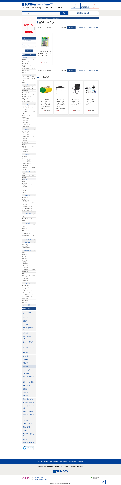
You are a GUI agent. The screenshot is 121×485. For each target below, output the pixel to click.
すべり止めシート (27, 265)
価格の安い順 (81, 27)
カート (95, 7)
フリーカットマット (28, 292)
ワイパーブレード (27, 75)
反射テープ (25, 144)
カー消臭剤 (25, 246)
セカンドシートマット (28, 290)
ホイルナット (26, 228)
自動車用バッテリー (28, 86)
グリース (25, 199)
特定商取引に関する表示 (77, 466)
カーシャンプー (27, 63)
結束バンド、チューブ (28, 175)
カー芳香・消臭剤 (27, 242)
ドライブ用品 (26, 267)
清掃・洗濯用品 (28, 411)
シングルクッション (28, 294)
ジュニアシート (27, 302)
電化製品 (25, 396)
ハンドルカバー (27, 285)
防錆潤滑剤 (25, 197)
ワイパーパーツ (27, 82)
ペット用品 (26, 370)
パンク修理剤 (26, 131)
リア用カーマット (27, 289)
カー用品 (40, 18)
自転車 (25, 321)
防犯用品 (25, 356)
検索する (29, 50)
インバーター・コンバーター (29, 98)
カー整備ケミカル (27, 195)
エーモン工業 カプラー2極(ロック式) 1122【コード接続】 (44, 53)
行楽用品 (25, 324)
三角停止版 (25, 133)
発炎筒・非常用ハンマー (29, 136)
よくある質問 (44, 8)
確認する (29, 32)
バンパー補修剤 (27, 161)
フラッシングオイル (28, 124)
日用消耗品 (26, 373)
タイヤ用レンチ (27, 233)
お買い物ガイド (36, 8)
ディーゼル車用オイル (28, 108)
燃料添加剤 (25, 120)
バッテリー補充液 (27, 92)
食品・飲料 (26, 427)
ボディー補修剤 (27, 160)
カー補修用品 (26, 154)
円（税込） (45, 62)
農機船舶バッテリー (28, 90)
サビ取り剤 (25, 165)
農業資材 (25, 333)
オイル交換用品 (27, 126)
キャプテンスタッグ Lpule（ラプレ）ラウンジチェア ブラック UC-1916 (76, 103)
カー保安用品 (26, 129)
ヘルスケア (26, 430)
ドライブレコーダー (27, 239)
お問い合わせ (52, 8)
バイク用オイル (27, 109)
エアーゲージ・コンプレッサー (29, 231)
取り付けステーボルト (28, 185)
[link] (28, 448)
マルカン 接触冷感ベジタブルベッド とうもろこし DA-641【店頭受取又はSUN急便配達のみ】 (46, 104)
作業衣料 (25, 363)
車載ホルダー (26, 254)
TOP (103, 483)
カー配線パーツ (47, 18)
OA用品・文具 (27, 423)
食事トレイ (25, 271)
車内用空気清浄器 (27, 248)
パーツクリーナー (27, 210)
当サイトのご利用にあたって (62, 466)
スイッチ (25, 183)
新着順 (71, 27)
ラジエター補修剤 (27, 206)
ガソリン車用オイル (28, 106)
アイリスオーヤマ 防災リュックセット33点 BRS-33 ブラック (91, 102)
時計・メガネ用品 (28, 442)
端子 (24, 181)
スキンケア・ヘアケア (28, 407)
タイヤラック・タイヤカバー (29, 236)
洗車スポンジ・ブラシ (28, 59)
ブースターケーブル (28, 101)
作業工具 (25, 138)
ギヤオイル (25, 117)
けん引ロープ (26, 142)
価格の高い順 (93, 27)
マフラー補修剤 (27, 163)
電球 (24, 220)
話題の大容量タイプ (28, 377)
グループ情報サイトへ (41, 479)
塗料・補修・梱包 (28, 382)
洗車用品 (25, 57)
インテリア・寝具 (28, 402)
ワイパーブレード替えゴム (29, 79)
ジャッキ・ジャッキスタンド (29, 225)
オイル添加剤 (26, 119)
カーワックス (26, 61)
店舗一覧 (60, 8)
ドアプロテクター (27, 149)
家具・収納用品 (28, 399)
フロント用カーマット (28, 287)
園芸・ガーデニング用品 (28, 337)
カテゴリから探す (26, 8)
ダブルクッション (27, 296)
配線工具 (25, 187)
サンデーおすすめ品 (28, 313)
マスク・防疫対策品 (28, 329)
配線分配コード (27, 177)
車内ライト (25, 273)
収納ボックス (26, 280)
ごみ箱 (24, 256)
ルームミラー (26, 258)
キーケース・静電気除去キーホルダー (29, 276)
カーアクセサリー (27, 250)
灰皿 (24, 252)
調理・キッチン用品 (28, 416)
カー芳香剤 (25, 244)
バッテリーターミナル (28, 94)
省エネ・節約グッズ (28, 343)
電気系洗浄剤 (26, 201)
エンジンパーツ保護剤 (28, 202)
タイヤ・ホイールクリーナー (29, 65)
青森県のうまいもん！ (28, 435)
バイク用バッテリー (28, 88)
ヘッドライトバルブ (28, 218)
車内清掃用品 (26, 70)
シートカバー (26, 300)
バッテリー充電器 (27, 96)
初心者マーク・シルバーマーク (29, 147)
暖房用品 (25, 353)
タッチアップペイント (28, 156)
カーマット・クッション (28, 283)
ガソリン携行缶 (27, 134)
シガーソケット (27, 260)
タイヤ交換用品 (26, 223)
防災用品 (25, 317)
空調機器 (25, 359)
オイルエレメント (27, 122)
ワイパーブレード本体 (28, 76)
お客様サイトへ (39, 477)
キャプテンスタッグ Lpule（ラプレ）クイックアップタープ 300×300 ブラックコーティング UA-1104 (61, 104)
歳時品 (25, 439)
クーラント (25, 204)
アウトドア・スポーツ (28, 348)
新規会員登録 (85, 7)
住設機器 (25, 420)
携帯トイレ (25, 151)
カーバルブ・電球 (27, 213)
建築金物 (25, 389)
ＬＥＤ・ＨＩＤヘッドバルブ (29, 215)
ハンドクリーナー (27, 208)
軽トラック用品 (26, 305)
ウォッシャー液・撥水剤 (29, 68)
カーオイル (25, 104)
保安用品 (25, 140)
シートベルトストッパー (29, 269)
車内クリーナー (27, 72)
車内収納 (25, 262)
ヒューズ (25, 188)
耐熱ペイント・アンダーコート (29, 168)
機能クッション (27, 298)
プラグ (24, 190)
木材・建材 (26, 385)
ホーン (24, 192)
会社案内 (40, 466)
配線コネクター (56, 18)
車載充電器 (25, 263)
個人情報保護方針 (48, 466)
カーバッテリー (26, 84)
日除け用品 (25, 278)
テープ (24, 173)
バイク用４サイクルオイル (29, 112)
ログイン (75, 7)
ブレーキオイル (27, 115)
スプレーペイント (27, 158)
